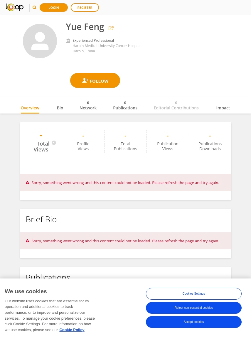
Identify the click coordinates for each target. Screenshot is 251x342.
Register (85, 7)
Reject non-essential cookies (194, 308)
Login (53, 7)
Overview (30, 108)
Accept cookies (194, 322)
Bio (60, 108)
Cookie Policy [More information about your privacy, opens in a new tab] (71, 330)
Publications (125, 105)
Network (88, 105)
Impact (223, 108)
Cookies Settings (194, 294)
